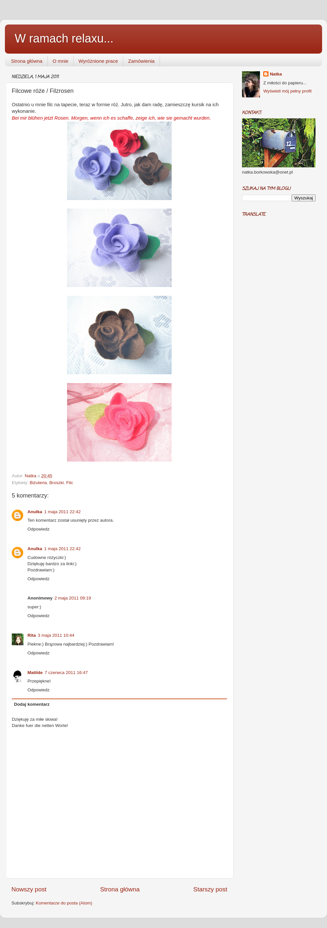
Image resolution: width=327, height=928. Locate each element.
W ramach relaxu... (64, 38)
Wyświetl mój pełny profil (287, 91)
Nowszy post (28, 889)
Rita (31, 635)
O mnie (60, 61)
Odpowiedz (38, 529)
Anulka (34, 511)
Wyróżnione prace (98, 61)
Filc (69, 482)
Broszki (56, 482)
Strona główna (27, 61)
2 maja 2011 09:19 (73, 598)
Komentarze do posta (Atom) (64, 903)
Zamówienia (141, 61)
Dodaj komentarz (32, 704)
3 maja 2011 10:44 (56, 635)
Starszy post (210, 889)
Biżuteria (38, 482)
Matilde (35, 672)
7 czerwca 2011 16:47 (66, 672)
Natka (31, 475)
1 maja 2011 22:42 (62, 511)
